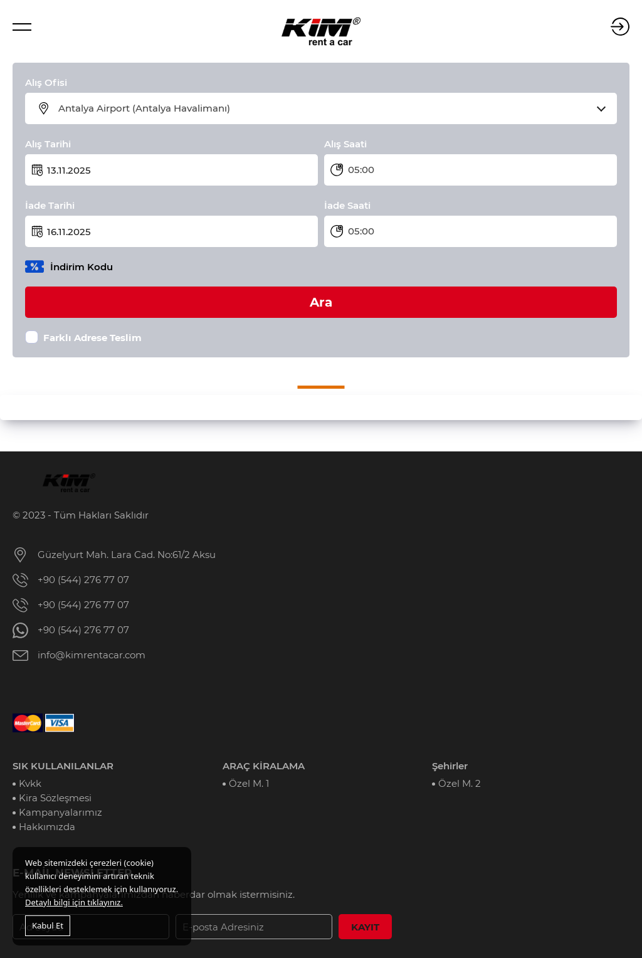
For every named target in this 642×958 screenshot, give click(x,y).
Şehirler (450, 766)
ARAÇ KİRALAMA (264, 766)
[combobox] (328, 108)
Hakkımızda (47, 827)
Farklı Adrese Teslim (92, 338)
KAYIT (365, 927)
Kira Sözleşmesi (55, 798)
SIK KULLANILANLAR (63, 766)
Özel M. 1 (249, 783)
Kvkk (30, 783)
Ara (321, 302)
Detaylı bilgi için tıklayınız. (74, 902)
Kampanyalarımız (60, 812)
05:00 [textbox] (361, 170)
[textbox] (328, 108)
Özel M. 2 (459, 783)
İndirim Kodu (81, 267)
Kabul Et (47, 925)
